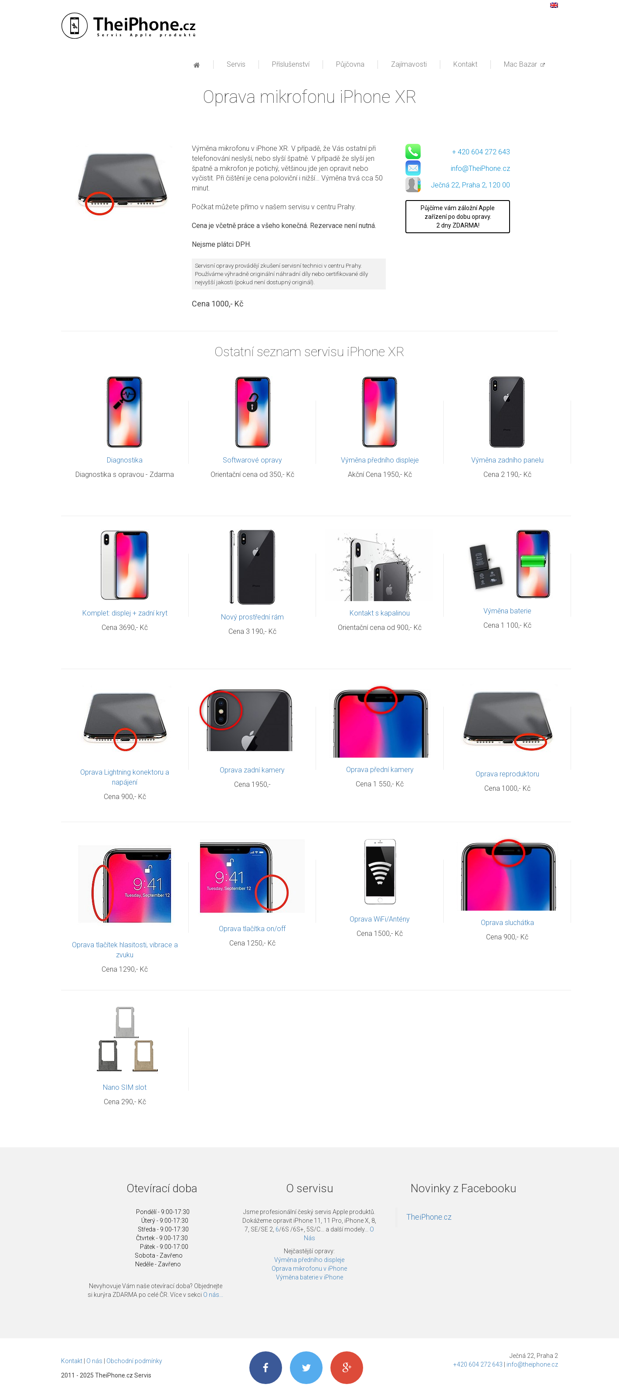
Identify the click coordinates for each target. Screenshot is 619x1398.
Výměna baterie (507, 612)
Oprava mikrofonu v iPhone (309, 1269)
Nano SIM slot (124, 1088)
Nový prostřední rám (252, 618)
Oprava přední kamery (380, 770)
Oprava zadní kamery (252, 771)
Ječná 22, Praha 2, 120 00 (470, 186)
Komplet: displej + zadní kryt (124, 614)
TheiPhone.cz (429, 1218)
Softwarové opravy (252, 461)
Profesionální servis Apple (127, 26)
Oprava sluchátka (507, 923)
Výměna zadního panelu (507, 461)
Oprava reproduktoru (507, 775)
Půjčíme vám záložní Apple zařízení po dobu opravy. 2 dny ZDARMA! (458, 217)
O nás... (213, 1295)
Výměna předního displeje (380, 461)
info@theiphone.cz (532, 1365)
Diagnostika (125, 461)
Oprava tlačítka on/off (252, 929)
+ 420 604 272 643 (481, 153)
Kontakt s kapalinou (380, 614)
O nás (94, 1361)
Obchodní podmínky (134, 1361)
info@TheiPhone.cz (480, 169)
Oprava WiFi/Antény (380, 920)
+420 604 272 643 (478, 1365)
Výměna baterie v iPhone (309, 1278)
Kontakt (71, 1361)
